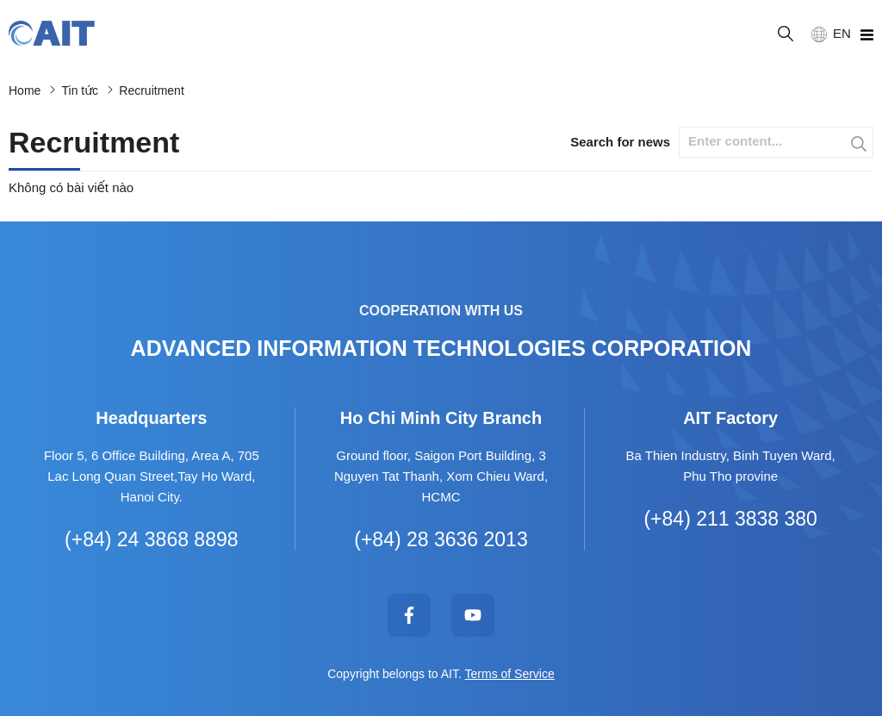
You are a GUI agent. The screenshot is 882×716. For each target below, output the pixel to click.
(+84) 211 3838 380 (730, 518)
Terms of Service (510, 674)
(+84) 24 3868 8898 (151, 539)
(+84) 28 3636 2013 (440, 539)
